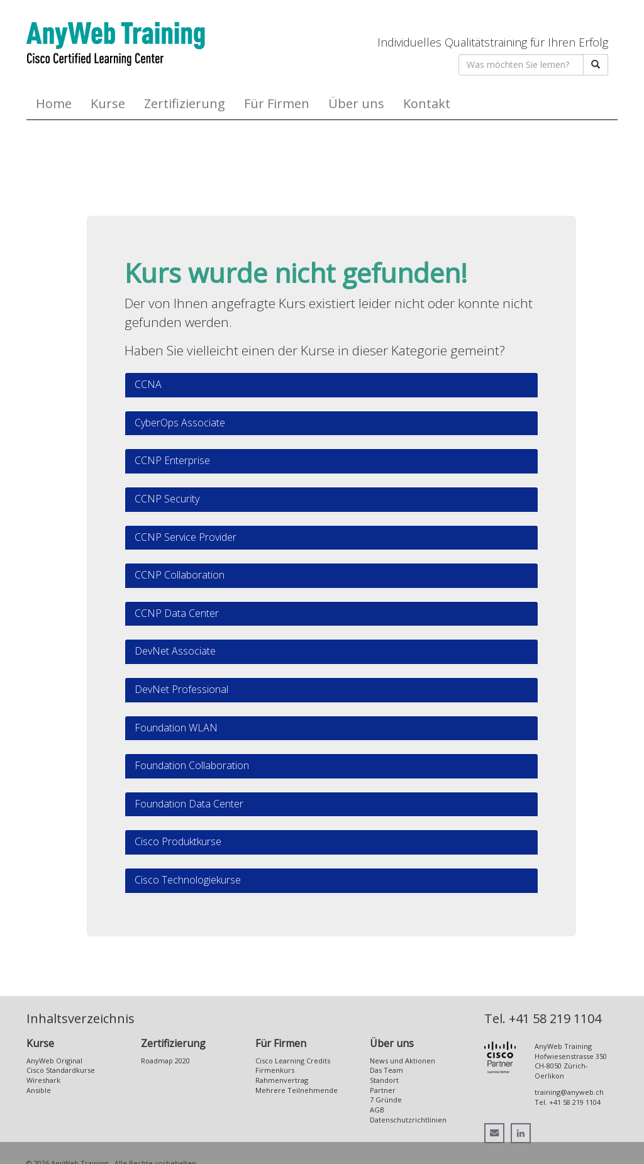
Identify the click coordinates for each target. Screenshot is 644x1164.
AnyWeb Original (54, 1060)
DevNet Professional (181, 689)
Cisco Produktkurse (178, 841)
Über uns (356, 103)
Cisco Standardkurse (60, 1070)
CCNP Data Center (177, 613)
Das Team (386, 1070)
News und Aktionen (402, 1060)
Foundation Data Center (189, 804)
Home (54, 103)
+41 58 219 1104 (555, 1018)
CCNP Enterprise (172, 460)
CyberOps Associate (180, 423)
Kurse (108, 103)
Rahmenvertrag (281, 1080)
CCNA (148, 384)
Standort (384, 1080)
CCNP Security (167, 499)
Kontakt (426, 103)
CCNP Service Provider (185, 537)
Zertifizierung (184, 103)
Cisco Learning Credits (292, 1060)
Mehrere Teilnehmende (296, 1090)
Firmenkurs (274, 1070)
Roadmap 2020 (165, 1060)
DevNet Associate (175, 651)
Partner (383, 1090)
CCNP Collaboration (180, 575)
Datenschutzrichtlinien (408, 1119)
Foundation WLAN (176, 727)
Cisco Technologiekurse (188, 880)
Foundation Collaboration (192, 765)
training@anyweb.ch (569, 1092)
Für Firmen (276, 103)
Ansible (38, 1090)
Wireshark (43, 1080)
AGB (377, 1109)
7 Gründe (386, 1099)
